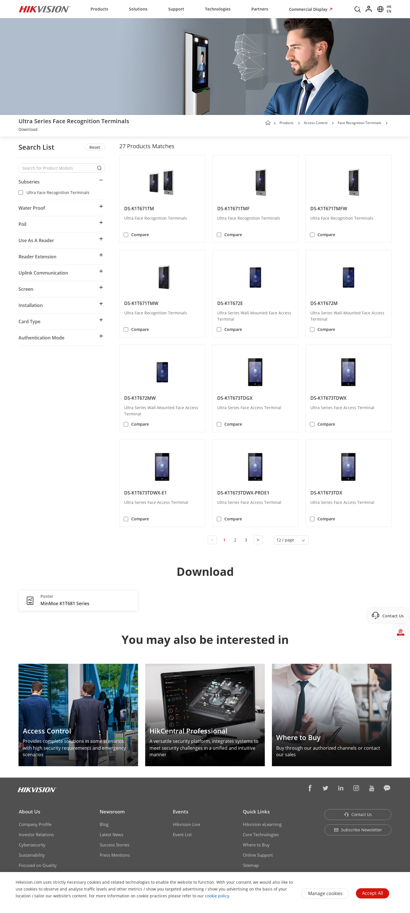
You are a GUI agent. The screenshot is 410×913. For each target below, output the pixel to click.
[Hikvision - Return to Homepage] (45, 9)
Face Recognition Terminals (359, 122)
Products (99, 9)
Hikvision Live (186, 824)
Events (180, 811)
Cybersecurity (32, 845)
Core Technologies (261, 834)
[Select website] (383, 9)
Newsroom (112, 811)
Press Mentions (115, 855)
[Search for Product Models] (57, 168)
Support (176, 9)
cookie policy (217, 895)
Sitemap (251, 865)
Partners (259, 9)
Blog (104, 824)
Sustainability (32, 855)
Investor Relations (36, 834)
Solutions (138, 9)
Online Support (258, 855)
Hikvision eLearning (262, 824)
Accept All (372, 893)
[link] (28, 130)
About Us (29, 811)
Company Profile (35, 824)
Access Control (315, 122)
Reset (94, 147)
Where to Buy (256, 845)
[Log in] (369, 9)
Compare (140, 234)
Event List (182, 834)
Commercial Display (309, 9)
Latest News (111, 834)
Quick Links (256, 811)
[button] (299, 123)
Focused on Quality (38, 865)
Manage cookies (325, 893)
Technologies (218, 9)
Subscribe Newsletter (358, 829)
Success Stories (114, 845)
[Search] (357, 8)
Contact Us (358, 814)
